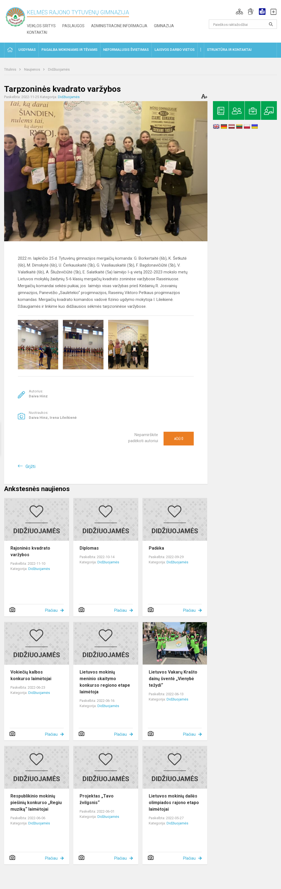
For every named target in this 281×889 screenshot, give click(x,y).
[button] (239, 11)
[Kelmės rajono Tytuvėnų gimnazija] (15, 16)
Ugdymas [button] (27, 50)
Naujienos (32, 69)
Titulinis (10, 69)
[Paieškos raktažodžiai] (243, 24)
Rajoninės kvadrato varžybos (30, 551)
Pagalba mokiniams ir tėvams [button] (69, 50)
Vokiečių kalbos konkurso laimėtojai (30, 675)
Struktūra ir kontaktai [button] (229, 50)
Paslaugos (73, 26)
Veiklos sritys (41, 26)
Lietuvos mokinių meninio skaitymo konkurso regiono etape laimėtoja (105, 681)
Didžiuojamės (59, 69)
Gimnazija (164, 26)
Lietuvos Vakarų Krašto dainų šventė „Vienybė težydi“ (173, 678)
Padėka (156, 548)
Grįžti (30, 466)
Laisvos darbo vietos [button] (174, 50)
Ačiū (178, 439)
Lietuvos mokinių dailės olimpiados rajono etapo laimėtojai (174, 802)
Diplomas (89, 548)
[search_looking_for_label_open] (271, 24)
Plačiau (51, 610)
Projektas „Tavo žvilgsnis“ (97, 799)
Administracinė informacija (119, 26)
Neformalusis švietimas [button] (126, 50)
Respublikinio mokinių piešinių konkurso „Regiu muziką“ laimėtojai (36, 802)
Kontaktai (37, 32)
